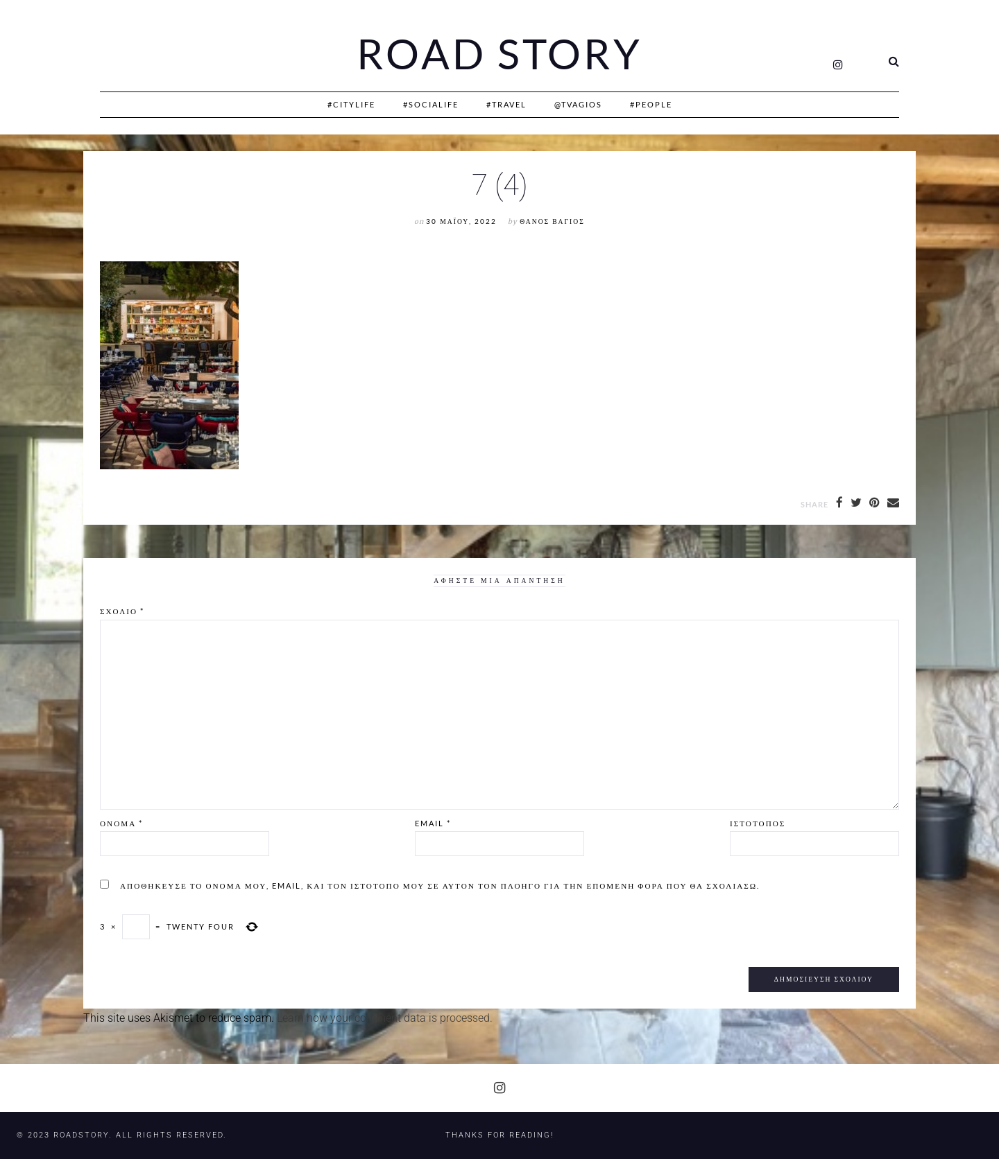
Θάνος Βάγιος (552, 221)
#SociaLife (431, 104)
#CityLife (351, 104)
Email (433, 823)
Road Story (499, 54)
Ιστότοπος (757, 823)
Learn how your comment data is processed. (385, 1018)
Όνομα (121, 823)
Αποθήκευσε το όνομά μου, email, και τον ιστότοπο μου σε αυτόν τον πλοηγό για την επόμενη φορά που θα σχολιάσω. (440, 885)
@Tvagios (578, 104)
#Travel (506, 104)
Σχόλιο (122, 611)
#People (651, 104)
